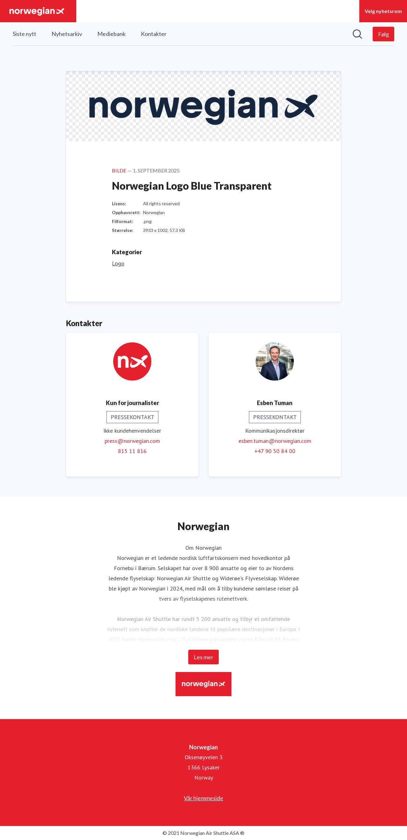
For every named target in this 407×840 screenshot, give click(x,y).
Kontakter (154, 33)
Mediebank (111, 33)
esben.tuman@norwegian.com (274, 440)
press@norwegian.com (132, 440)
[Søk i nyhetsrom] (357, 34)
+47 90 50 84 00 (274, 451)
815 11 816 (132, 451)
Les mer (203, 657)
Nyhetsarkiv (67, 33)
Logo (118, 263)
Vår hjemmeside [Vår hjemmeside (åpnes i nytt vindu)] (203, 798)
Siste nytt (24, 33)
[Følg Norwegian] (383, 34)
